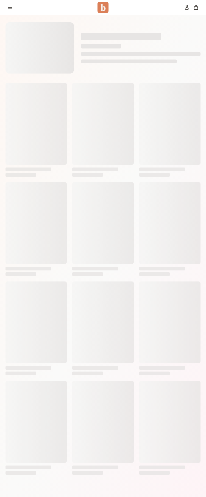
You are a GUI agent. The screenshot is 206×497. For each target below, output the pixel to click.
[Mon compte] (186, 7)
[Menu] (10, 7)
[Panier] (195, 7)
